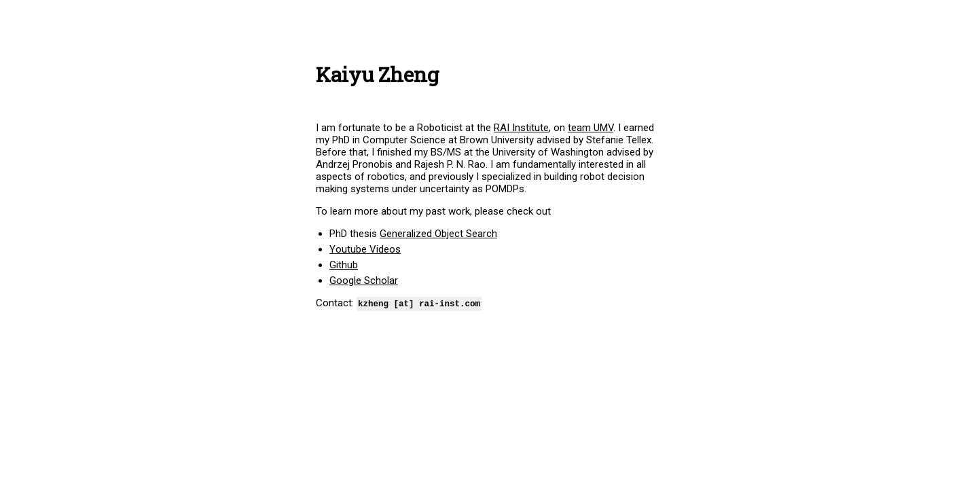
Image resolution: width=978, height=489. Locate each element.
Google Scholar (363, 280)
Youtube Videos (365, 249)
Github (343, 265)
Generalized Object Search (438, 234)
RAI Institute (521, 128)
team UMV (590, 128)
